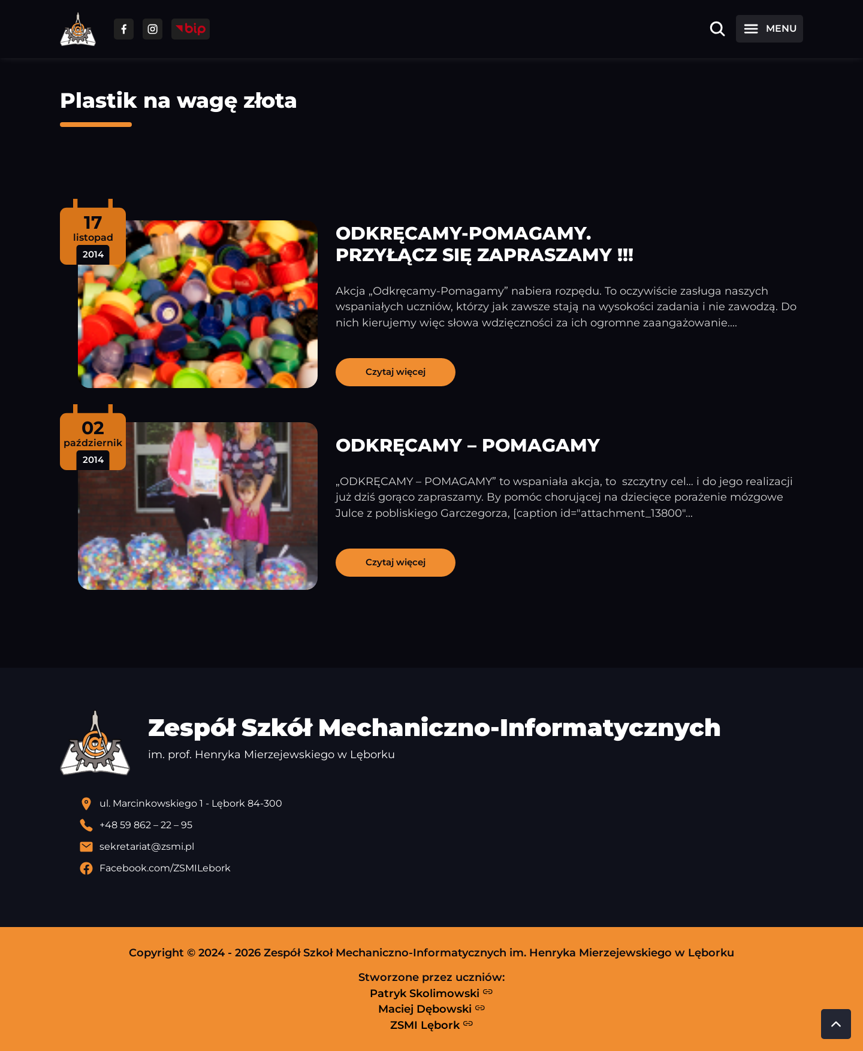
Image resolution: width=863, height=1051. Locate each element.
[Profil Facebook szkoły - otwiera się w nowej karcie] (441, 868)
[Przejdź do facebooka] (124, 29)
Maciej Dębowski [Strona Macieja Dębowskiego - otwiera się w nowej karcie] (431, 1009)
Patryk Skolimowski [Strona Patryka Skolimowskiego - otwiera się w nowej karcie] (431, 992)
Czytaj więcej (396, 371)
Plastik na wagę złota (178, 100)
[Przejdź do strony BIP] (190, 29)
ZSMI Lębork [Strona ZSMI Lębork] (431, 1024)
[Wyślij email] (441, 847)
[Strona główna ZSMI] (78, 29)
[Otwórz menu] (769, 29)
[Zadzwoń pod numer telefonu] (441, 825)
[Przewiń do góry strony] (836, 1024)
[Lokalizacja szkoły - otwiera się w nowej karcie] (441, 803)
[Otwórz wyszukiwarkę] (717, 29)
